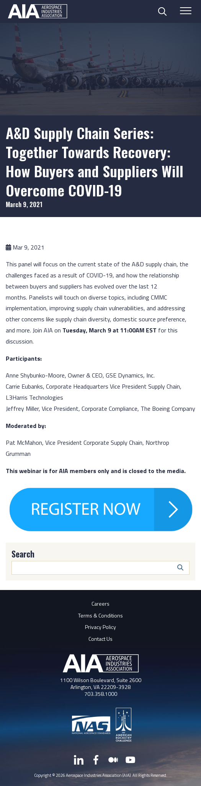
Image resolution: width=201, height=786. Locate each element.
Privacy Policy (100, 627)
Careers (100, 604)
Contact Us (100, 639)
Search (22, 554)
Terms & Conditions (100, 615)
